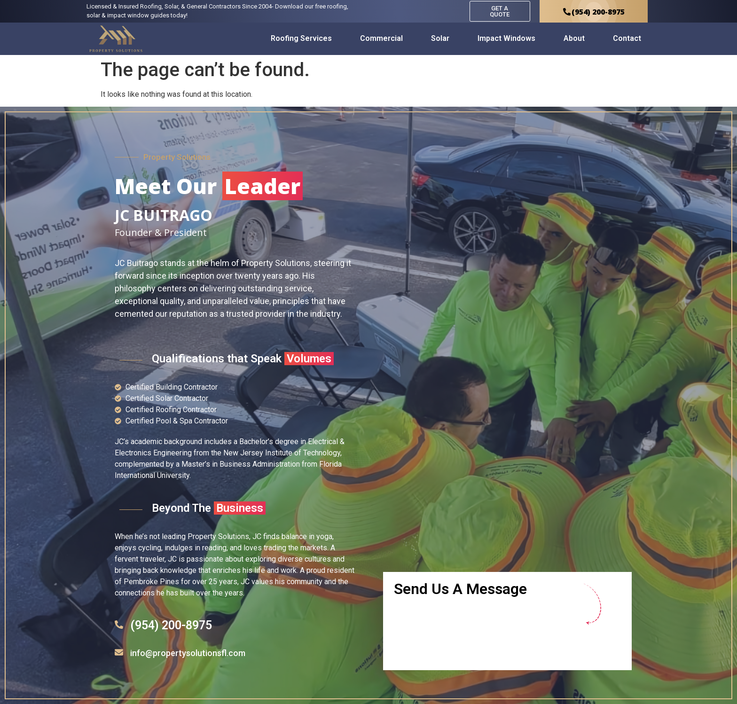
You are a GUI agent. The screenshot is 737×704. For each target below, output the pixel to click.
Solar (440, 38)
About (574, 38)
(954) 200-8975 (171, 625)
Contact (627, 38)
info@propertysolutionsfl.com (187, 653)
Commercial (381, 38)
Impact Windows (506, 38)
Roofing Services (301, 38)
